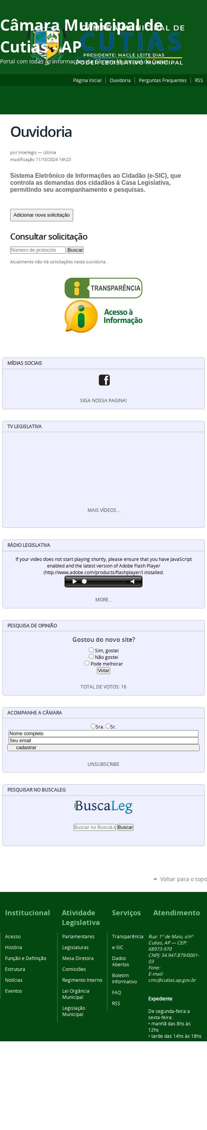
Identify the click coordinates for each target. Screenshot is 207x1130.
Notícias (14, 980)
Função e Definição (25, 958)
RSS (199, 80)
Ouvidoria (120, 80)
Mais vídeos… (104, 510)
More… (103, 599)
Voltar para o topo (183, 879)
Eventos (13, 991)
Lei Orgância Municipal (75, 994)
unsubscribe (103, 764)
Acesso (13, 936)
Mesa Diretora (78, 958)
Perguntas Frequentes (163, 80)
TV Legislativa (24, 426)
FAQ (116, 992)
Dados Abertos (120, 961)
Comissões (74, 969)
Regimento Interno (82, 980)
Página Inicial (87, 80)
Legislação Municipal (73, 1011)
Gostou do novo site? (103, 640)
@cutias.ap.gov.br (176, 980)
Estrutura (15, 969)
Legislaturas (75, 947)
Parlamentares (78, 936)
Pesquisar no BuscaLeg (36, 790)
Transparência (128, 936)
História (13, 947)
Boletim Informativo (124, 978)
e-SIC (117, 947)
